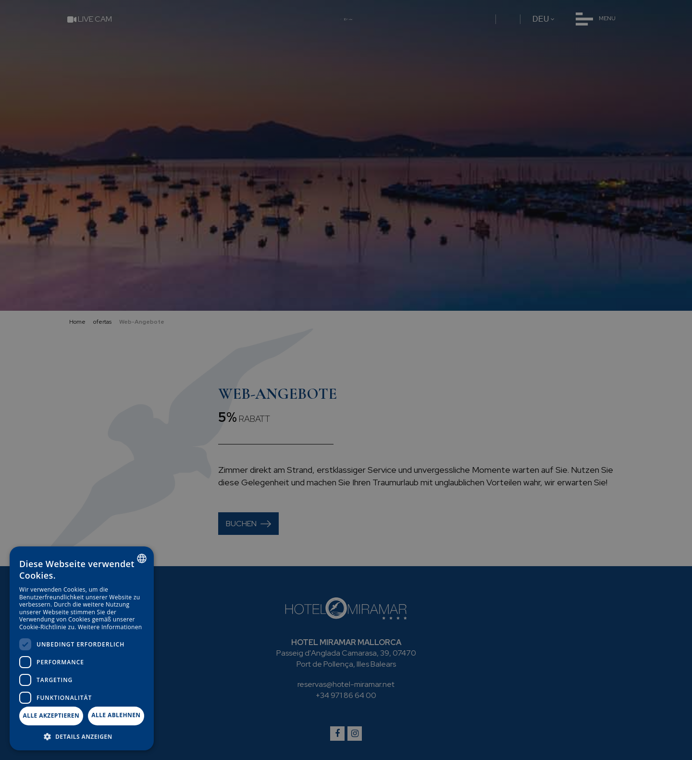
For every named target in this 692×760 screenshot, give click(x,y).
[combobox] (142, 558)
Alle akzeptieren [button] (51, 715)
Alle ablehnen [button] (115, 715)
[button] (81, 736)
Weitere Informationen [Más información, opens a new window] (110, 627)
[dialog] (82, 648)
